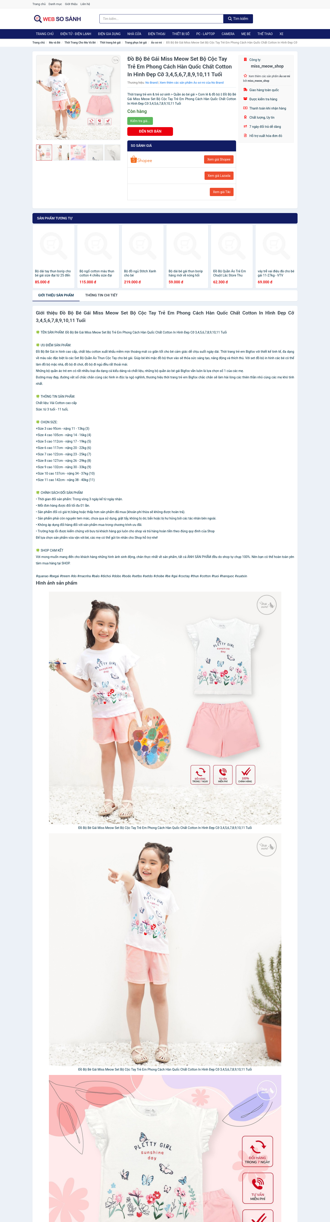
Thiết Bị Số (180, 34)
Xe (281, 34)
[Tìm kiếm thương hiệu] (161, 18)
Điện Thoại (156, 34)
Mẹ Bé (245, 34)
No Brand (151, 82)
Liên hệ (85, 4)
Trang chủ (38, 4)
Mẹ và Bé (54, 42)
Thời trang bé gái (110, 42)
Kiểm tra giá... (140, 121)
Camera (228, 34)
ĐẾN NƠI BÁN (150, 131)
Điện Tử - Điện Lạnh (75, 34)
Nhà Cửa (134, 34)
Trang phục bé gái (136, 42)
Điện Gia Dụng (109, 34)
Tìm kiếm (238, 18)
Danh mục (55, 4)
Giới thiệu (71, 4)
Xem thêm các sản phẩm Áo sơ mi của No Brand (192, 82)
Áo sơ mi (156, 42)
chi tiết (101, 295)
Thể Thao (265, 34)
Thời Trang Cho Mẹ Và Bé (80, 42)
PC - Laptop (205, 34)
